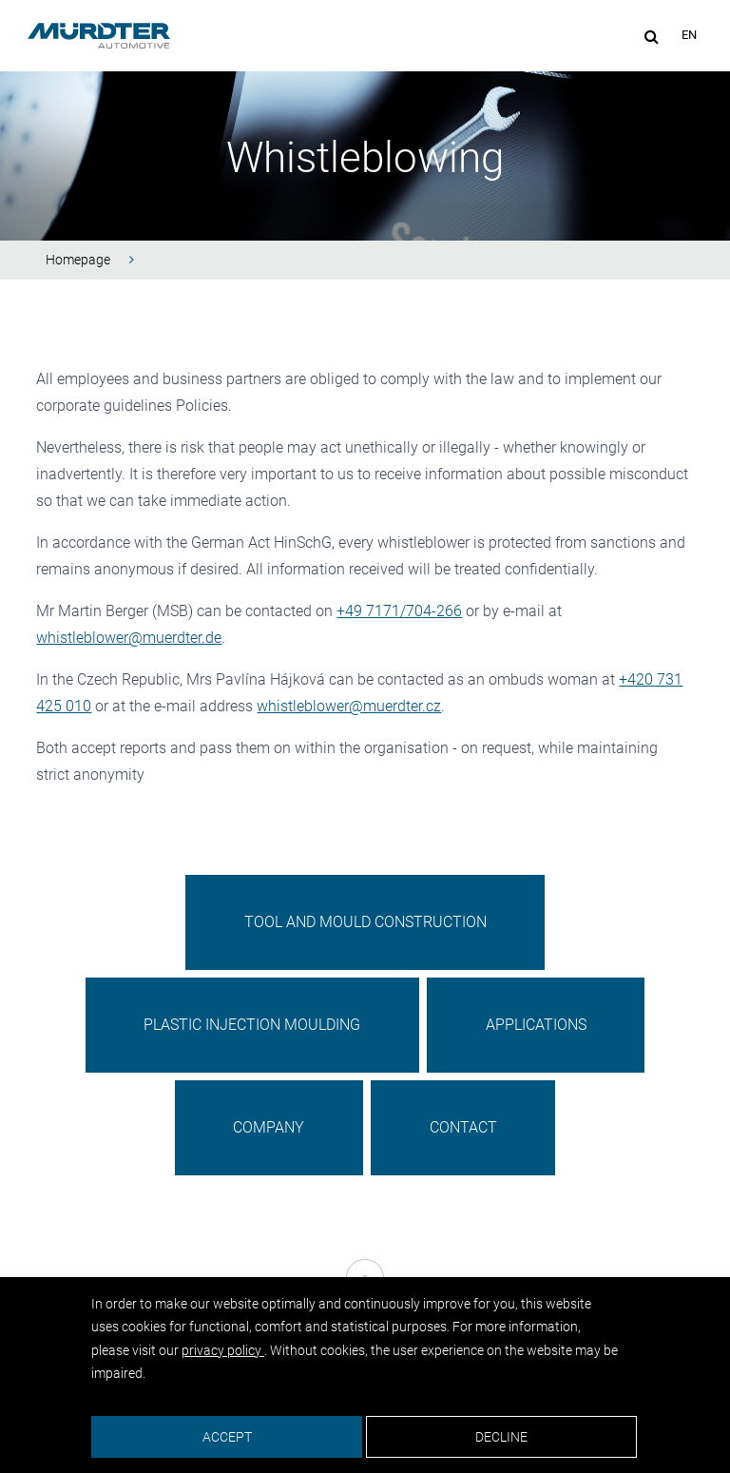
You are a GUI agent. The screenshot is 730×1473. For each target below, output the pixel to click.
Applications (536, 1025)
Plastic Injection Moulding (252, 1025)
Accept (227, 1436)
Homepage (78, 259)
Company (268, 1127)
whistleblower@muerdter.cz (349, 706)
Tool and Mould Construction (365, 922)
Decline (501, 1436)
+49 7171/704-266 (399, 611)
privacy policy (223, 1350)
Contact (463, 1127)
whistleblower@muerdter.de (128, 638)
